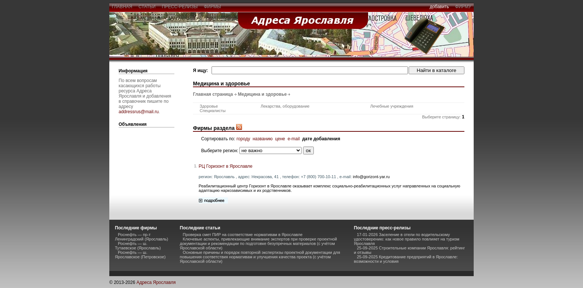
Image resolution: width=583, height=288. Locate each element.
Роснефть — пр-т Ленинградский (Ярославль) (141, 236)
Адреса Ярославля (156, 282)
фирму (463, 6)
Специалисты (213, 110)
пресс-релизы (180, 6)
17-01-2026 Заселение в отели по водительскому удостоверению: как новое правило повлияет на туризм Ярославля (407, 239)
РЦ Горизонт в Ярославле (225, 166)
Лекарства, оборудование (285, 106)
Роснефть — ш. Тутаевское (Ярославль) (138, 245)
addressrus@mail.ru (139, 111)
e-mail (293, 138)
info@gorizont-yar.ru (371, 176)
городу (243, 138)
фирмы (213, 6)
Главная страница (213, 94)
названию (262, 138)
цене (280, 138)
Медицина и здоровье (262, 94)
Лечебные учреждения (391, 106)
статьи (147, 6)
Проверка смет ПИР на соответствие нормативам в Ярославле (243, 234)
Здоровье (209, 106)
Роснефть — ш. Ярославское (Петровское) (140, 254)
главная (122, 6)
